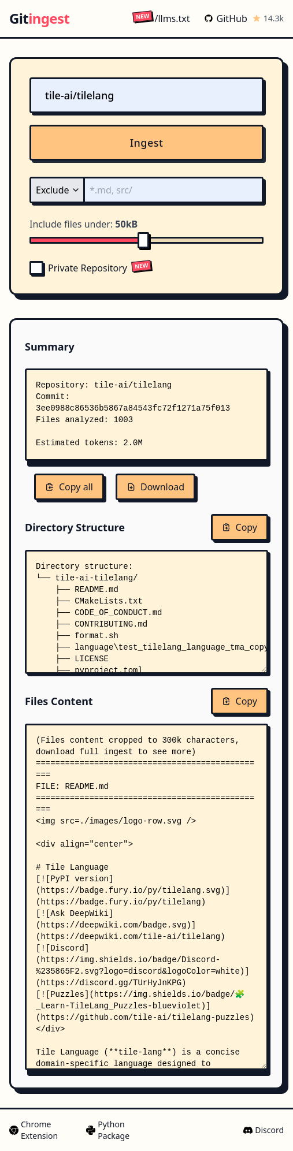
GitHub (225, 18)
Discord (263, 1129)
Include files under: (83, 224)
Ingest (147, 143)
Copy (239, 527)
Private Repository (78, 268)
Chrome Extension (33, 1130)
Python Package (107, 1130)
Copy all (69, 486)
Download (155, 486)
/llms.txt (161, 18)
